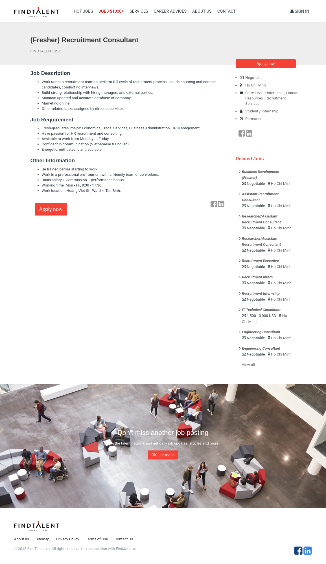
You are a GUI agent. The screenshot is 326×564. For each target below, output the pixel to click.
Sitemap (42, 539)
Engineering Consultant (261, 332)
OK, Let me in (163, 455)
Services (139, 11)
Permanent (254, 119)
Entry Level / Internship (264, 93)
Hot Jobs (83, 11)
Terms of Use (97, 539)
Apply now (51, 209)
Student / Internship (261, 111)
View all (248, 365)
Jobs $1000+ (111, 11)
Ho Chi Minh (255, 85)
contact (226, 11)
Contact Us (124, 539)
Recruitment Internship (261, 293)
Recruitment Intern (257, 277)
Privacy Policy (67, 539)
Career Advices (170, 11)
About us (202, 11)
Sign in (299, 11)
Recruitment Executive (260, 261)
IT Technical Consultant (261, 310)
